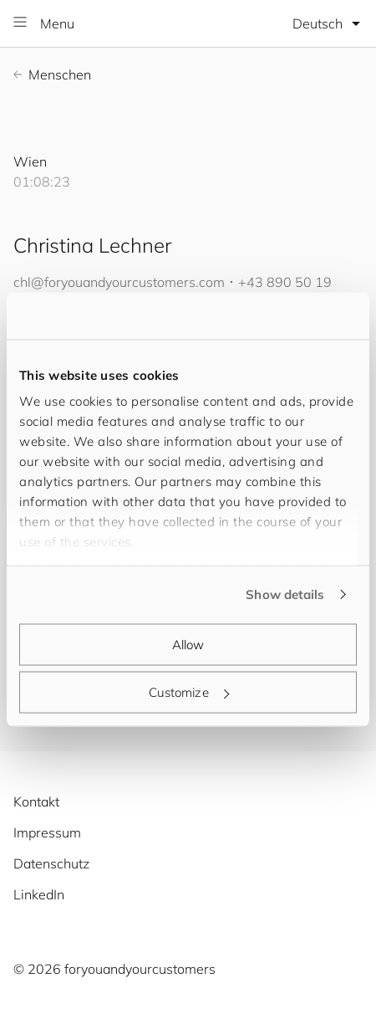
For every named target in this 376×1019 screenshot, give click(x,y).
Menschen (52, 74)
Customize (189, 692)
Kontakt (36, 801)
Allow (188, 644)
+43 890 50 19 (285, 282)
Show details (285, 594)
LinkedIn (38, 894)
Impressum (47, 832)
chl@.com (119, 282)
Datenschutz (51, 863)
